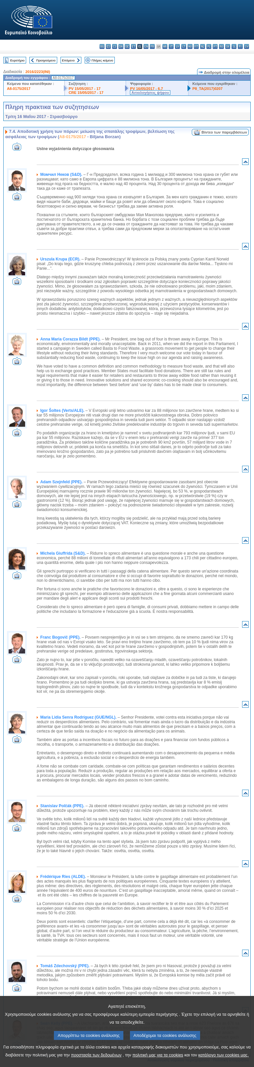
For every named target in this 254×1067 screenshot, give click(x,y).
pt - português (215, 46)
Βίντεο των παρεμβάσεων (224, 132)
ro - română (221, 46)
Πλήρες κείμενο (102, 60)
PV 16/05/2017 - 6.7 (146, 89)
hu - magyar (190, 46)
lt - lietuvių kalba (183, 46)
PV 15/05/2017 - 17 (85, 89)
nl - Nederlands (202, 46)
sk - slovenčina (227, 46)
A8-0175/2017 (18, 89)
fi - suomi (240, 46)
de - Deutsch (127, 46)
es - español (108, 46)
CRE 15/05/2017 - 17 (86, 93)
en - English (146, 46)
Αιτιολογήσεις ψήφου (150, 93)
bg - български (102, 46)
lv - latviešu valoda (177, 46)
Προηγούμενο (45, 60)
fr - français (152, 46)
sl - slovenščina (234, 46)
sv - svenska (246, 46)
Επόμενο (68, 60)
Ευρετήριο (17, 60)
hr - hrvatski (164, 46)
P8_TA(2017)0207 (207, 89)
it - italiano (171, 46)
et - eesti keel (133, 46)
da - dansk (120, 46)
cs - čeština (114, 46)
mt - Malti (196, 46)
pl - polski (208, 46)
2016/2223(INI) (37, 72)
